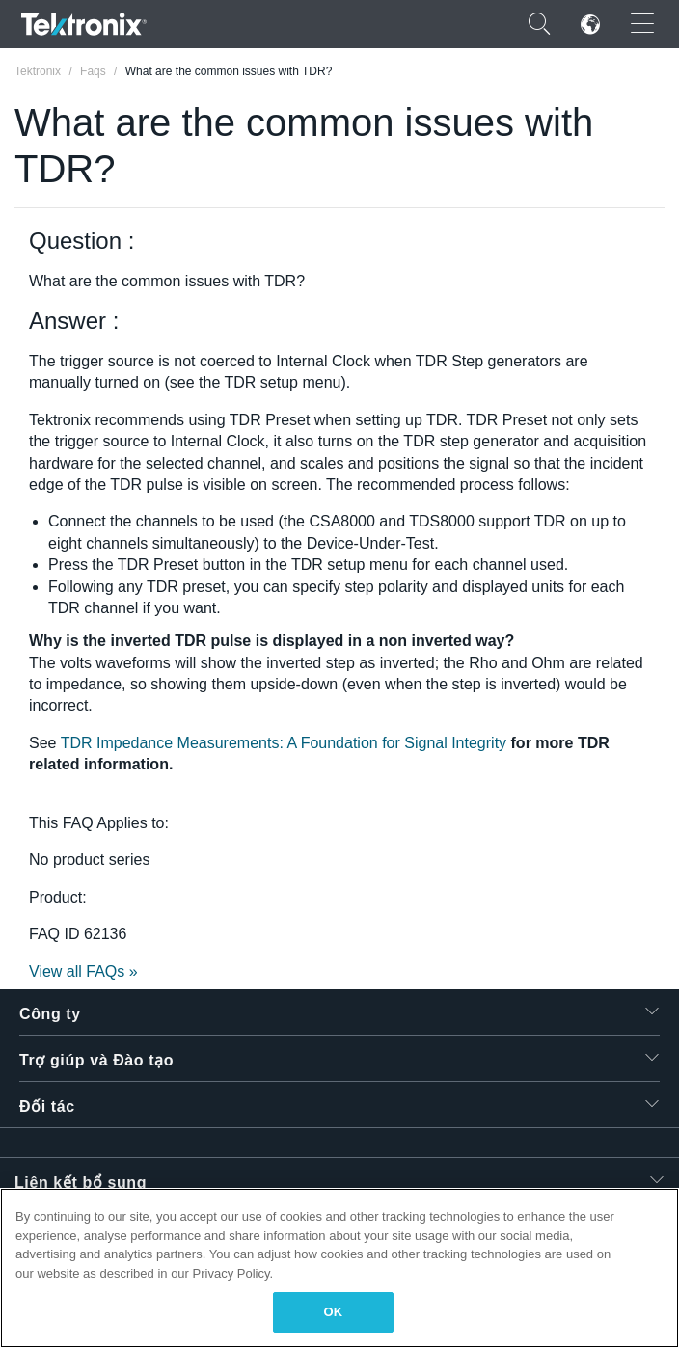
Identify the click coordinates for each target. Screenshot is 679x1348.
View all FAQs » (83, 971)
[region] (339, 1268)
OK (333, 1312)
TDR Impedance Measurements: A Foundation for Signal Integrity (283, 743)
